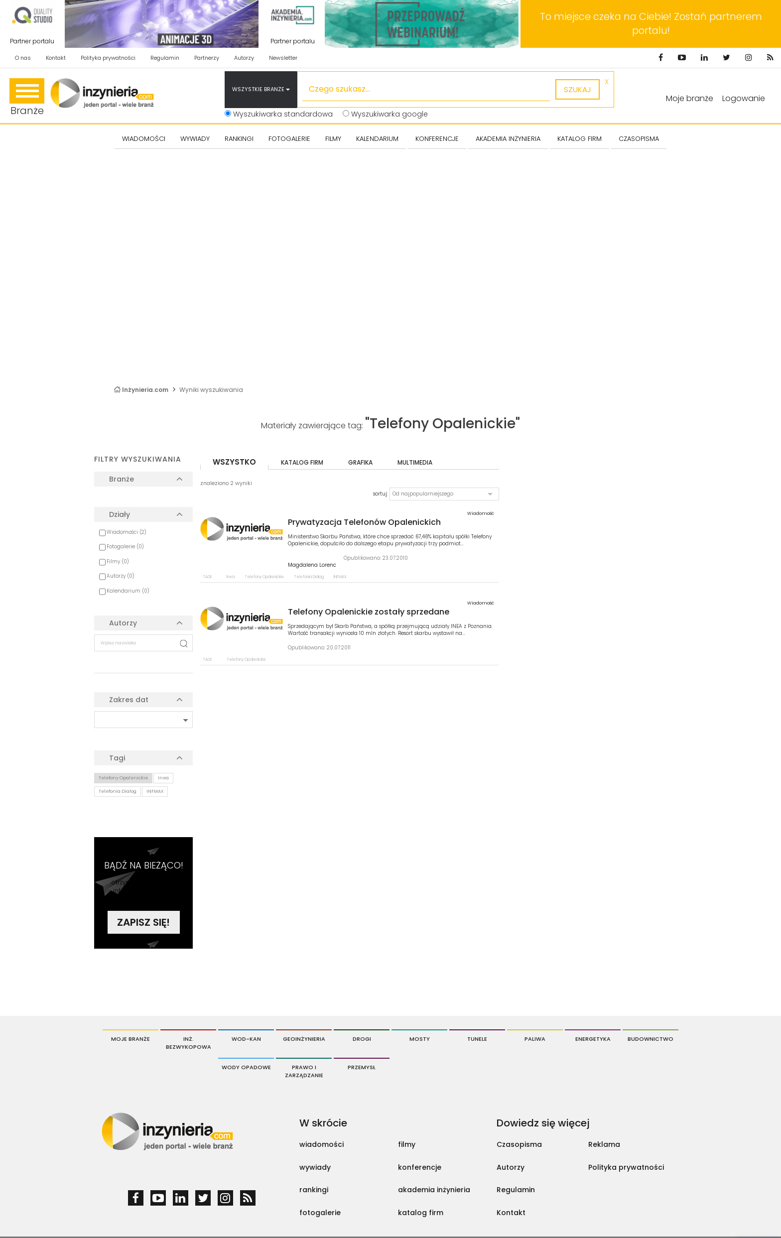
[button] (444, 494)
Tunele (477, 1039)
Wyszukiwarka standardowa (279, 114)
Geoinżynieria (304, 1039)
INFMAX (154, 791)
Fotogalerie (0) (125, 546)
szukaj (577, 89)
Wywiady (195, 138)
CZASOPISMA (639, 138)
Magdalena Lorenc (312, 565)
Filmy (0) (118, 561)
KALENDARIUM (377, 138)
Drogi (362, 1039)
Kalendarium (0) (128, 591)
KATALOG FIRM (579, 138)
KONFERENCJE (437, 138)
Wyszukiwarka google (385, 114)
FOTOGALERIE (289, 138)
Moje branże (130, 1039)
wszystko (234, 462)
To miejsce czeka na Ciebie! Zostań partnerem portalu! (651, 23)
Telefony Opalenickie (123, 778)
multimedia (414, 462)
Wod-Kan (246, 1039)
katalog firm (302, 462)
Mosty (419, 1039)
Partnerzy (206, 58)
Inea (163, 778)
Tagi (117, 758)
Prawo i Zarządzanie (304, 1071)
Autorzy (244, 58)
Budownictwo (650, 1039)
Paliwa (534, 1039)
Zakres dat (128, 700)
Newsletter (283, 58)
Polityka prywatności (108, 58)
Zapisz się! (143, 922)
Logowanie (743, 98)
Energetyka (593, 1039)
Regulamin (164, 58)
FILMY (333, 138)
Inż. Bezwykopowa (188, 1043)
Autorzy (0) (120, 576)
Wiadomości (143, 138)
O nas (23, 58)
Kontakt (56, 58)
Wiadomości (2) (126, 532)
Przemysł (362, 1067)
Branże (26, 98)
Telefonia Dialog (117, 791)
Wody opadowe (246, 1067)
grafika (360, 462)
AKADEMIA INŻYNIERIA (508, 138)
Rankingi (239, 138)
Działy (119, 514)
